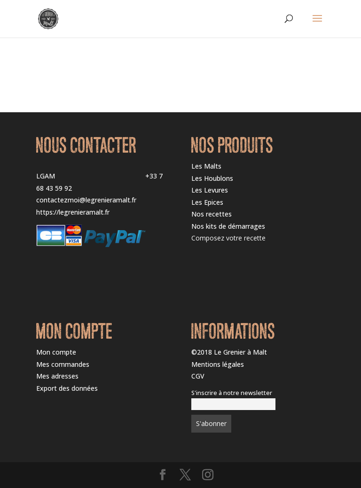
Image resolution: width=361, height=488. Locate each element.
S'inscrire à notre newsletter (231, 393)
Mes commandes (62, 364)
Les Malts (206, 166)
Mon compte (56, 352)
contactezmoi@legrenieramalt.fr (86, 199)
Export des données (67, 388)
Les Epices (207, 202)
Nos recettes (211, 213)
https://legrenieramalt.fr (73, 212)
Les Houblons (212, 178)
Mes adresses (57, 376)
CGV (197, 376)
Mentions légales (217, 364)
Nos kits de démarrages (228, 226)
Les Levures (209, 190)
